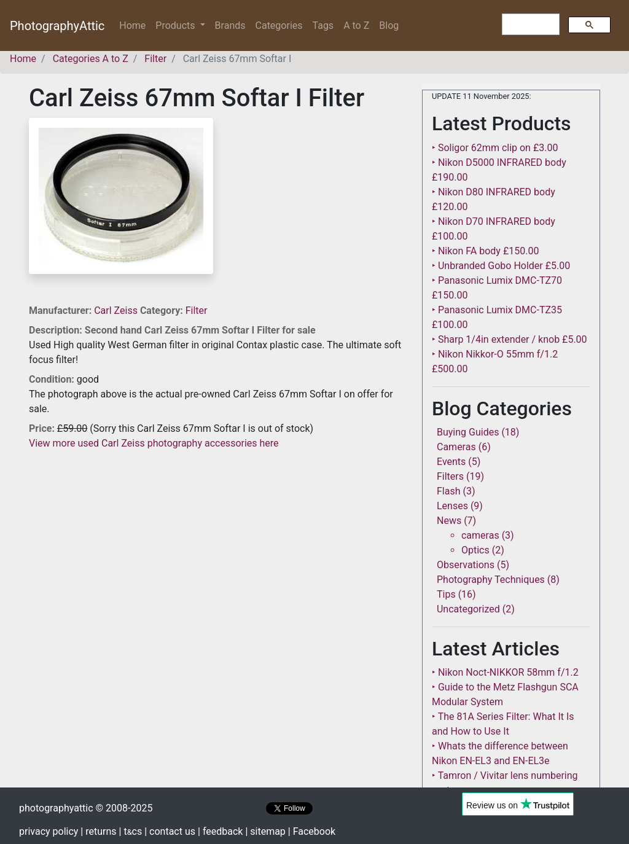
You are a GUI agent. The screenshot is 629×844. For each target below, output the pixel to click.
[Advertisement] (216, 537)
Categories (279, 25)
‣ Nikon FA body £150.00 (485, 251)
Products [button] (176, 25)
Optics (475, 550)
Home (134, 24)
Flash (449, 491)
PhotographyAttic (57, 25)
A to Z (356, 25)
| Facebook (311, 831)
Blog (389, 25)
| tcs (131, 831)
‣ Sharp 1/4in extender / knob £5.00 (509, 339)
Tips (446, 594)
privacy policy (48, 831)
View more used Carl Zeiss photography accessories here (154, 443)
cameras (480, 535)
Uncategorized (468, 609)
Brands (230, 25)
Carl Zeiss (117, 310)
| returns (98, 831)
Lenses (452, 506)
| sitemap (265, 831)
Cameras (456, 447)
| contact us (169, 831)
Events (451, 461)
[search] (529, 24)
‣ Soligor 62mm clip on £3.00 (495, 148)
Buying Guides (468, 432)
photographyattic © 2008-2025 (85, 808)
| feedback (220, 831)
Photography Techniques (491, 579)
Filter (197, 310)
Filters (450, 476)
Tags (323, 25)
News (449, 520)
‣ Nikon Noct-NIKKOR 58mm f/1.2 (505, 672)
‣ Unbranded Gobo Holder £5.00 (501, 266)
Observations (465, 565)
